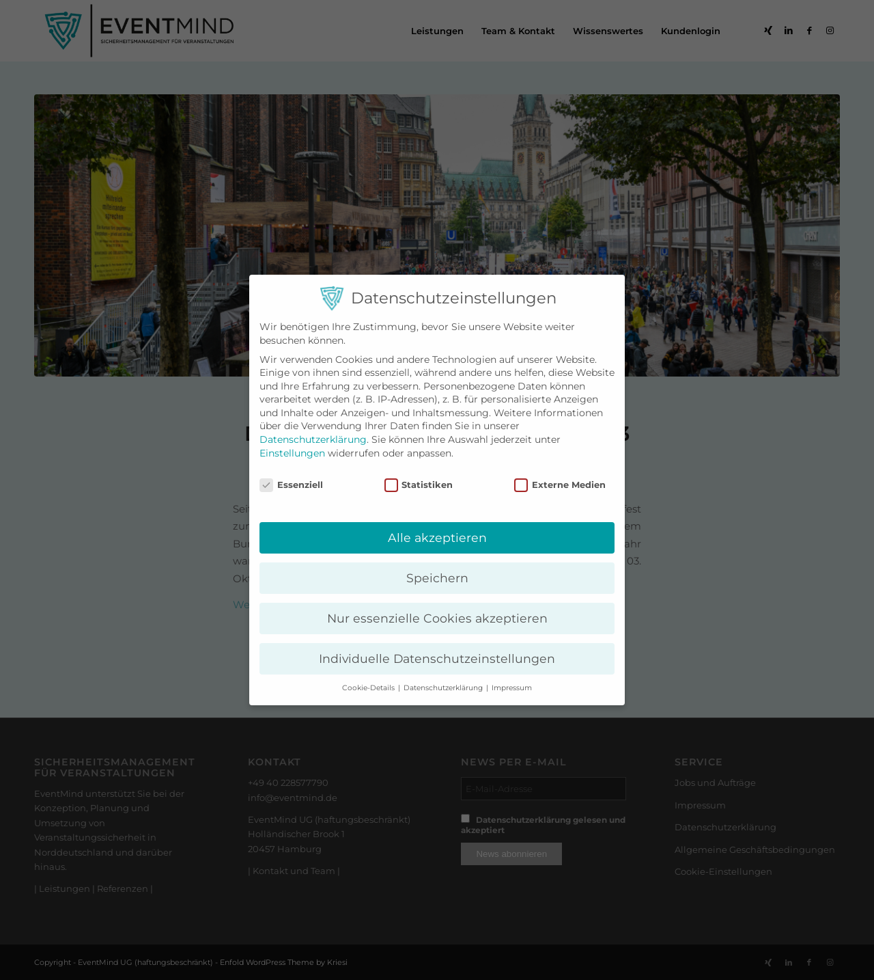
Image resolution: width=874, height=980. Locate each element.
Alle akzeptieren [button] (437, 537)
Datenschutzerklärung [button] (444, 687)
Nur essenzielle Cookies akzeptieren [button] (437, 618)
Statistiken (418, 484)
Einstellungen (292, 453)
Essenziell (291, 484)
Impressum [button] (512, 687)
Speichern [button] (437, 578)
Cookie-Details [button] (369, 687)
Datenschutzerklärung (313, 439)
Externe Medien (560, 484)
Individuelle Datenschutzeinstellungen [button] (437, 658)
